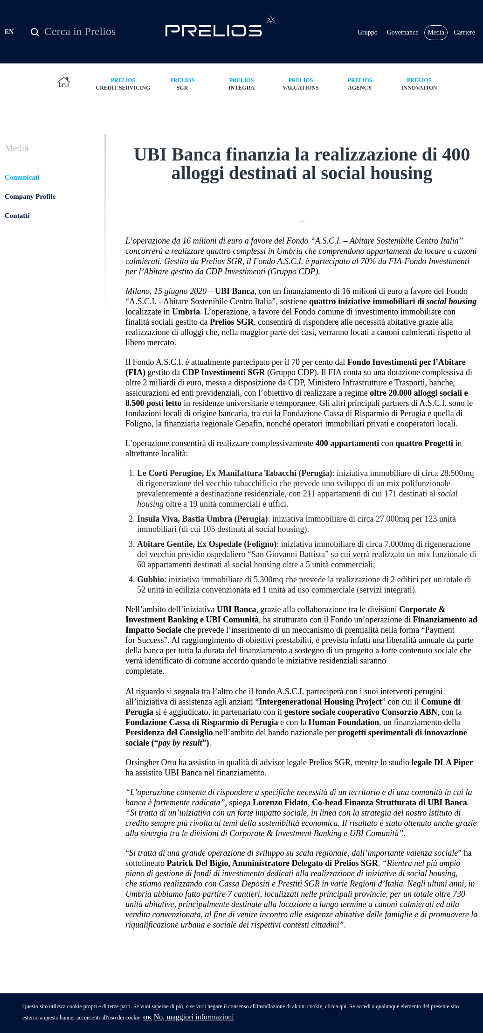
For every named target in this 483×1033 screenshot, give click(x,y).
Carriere (464, 32)
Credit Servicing (123, 84)
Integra (241, 84)
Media (436, 32)
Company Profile (30, 196)
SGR (182, 84)
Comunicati (22, 177)
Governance (403, 32)
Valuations (301, 84)
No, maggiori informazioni (194, 1019)
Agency (360, 84)
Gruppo (368, 32)
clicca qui (335, 1008)
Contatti (17, 215)
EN (9, 31)
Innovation (419, 84)
